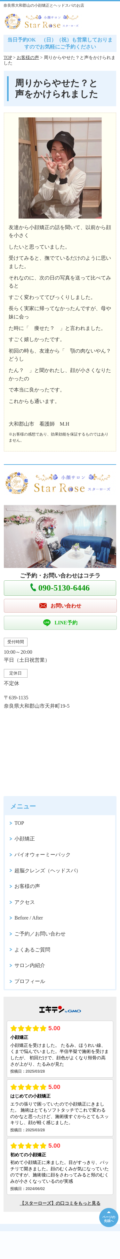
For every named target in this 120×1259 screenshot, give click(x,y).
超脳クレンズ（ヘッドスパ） (47, 870)
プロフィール (29, 981)
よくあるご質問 (32, 949)
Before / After (28, 917)
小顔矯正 (24, 838)
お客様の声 (28, 57)
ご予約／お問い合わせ (40, 933)
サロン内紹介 (29, 965)
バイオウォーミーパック (42, 854)
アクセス (24, 902)
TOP (8, 57)
